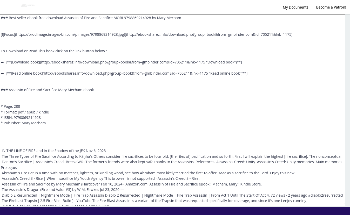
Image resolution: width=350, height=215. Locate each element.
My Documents (295, 7)
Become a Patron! (331, 7)
